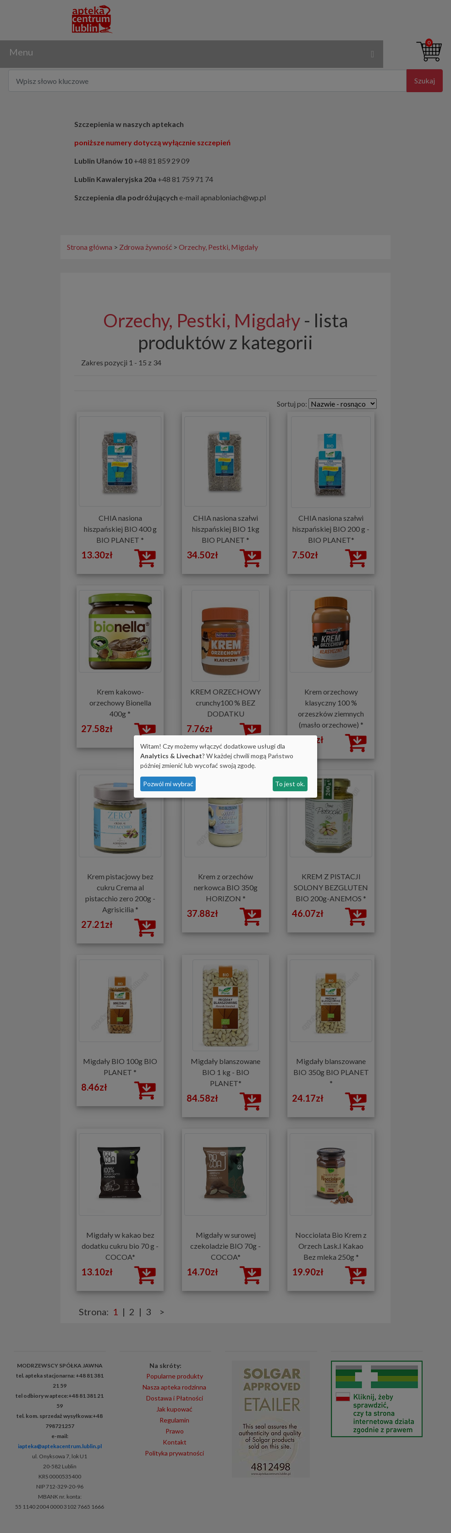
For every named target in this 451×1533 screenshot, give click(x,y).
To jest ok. (290, 784)
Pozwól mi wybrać (168, 784)
